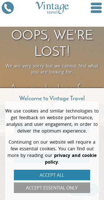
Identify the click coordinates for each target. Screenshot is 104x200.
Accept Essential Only (52, 188)
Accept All (52, 175)
